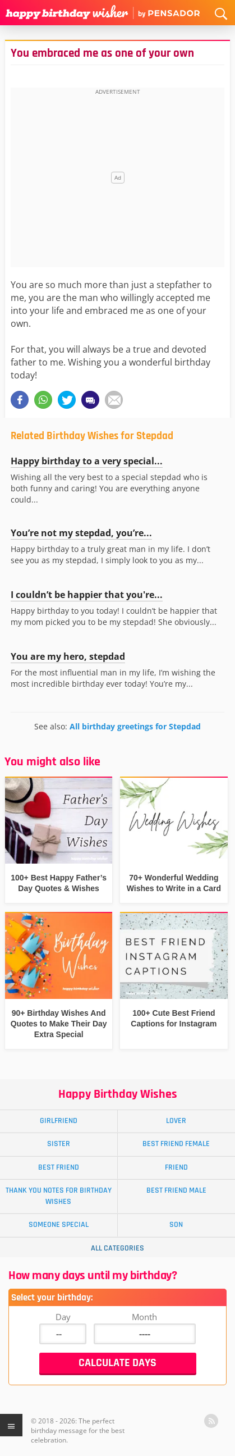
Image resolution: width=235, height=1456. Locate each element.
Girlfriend (58, 1121)
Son (176, 1225)
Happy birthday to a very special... (87, 461)
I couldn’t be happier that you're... (87, 594)
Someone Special (59, 1225)
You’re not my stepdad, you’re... (81, 533)
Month (144, 1316)
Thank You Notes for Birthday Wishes (59, 1195)
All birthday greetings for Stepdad (135, 726)
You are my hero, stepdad (68, 656)
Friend (176, 1167)
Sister (58, 1144)
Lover (176, 1121)
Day (63, 1316)
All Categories (117, 1248)
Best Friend (58, 1167)
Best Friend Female (176, 1144)
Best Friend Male (176, 1190)
